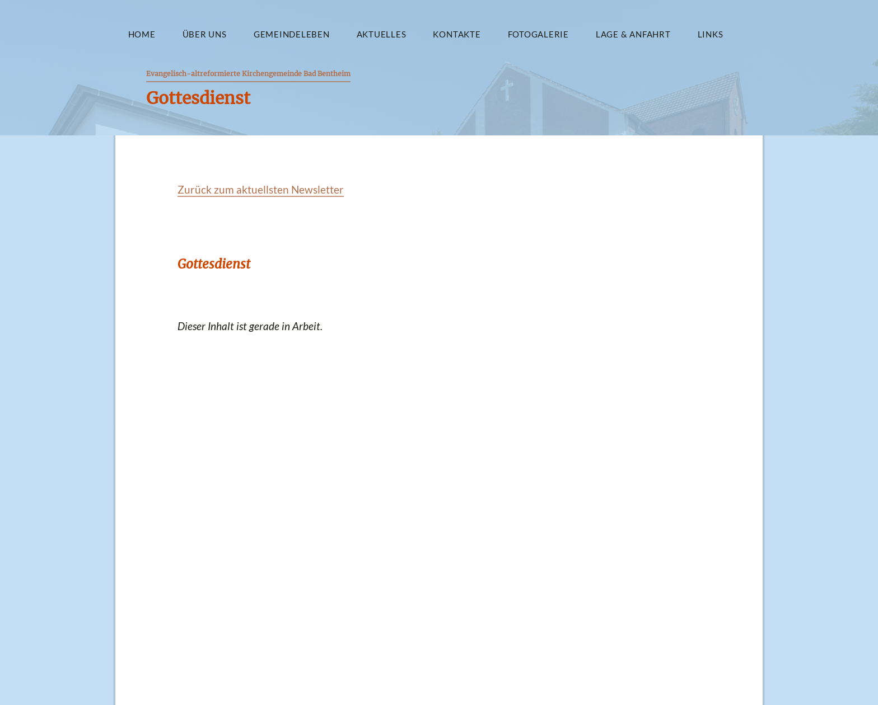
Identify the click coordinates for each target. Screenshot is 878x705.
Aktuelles (382, 34)
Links (710, 34)
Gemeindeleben (292, 34)
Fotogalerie (538, 34)
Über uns (205, 34)
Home (142, 34)
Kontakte (456, 34)
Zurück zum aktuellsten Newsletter (261, 189)
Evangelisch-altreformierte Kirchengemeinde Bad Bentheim (248, 73)
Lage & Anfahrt (633, 34)
